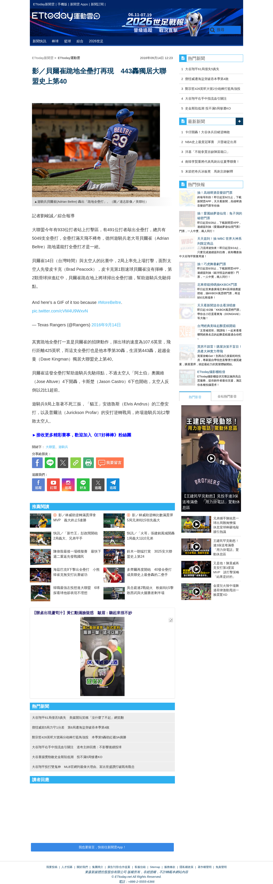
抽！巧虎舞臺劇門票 (193, 242)
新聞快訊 (39, 41)
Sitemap (155, 867)
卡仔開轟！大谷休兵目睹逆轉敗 (207, 132)
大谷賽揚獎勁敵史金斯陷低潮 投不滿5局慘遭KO (67, 757)
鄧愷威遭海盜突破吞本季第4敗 (206, 79)
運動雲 (69, 16)
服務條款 (169, 867)
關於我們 (82, 867)
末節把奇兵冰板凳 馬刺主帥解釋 (209, 171)
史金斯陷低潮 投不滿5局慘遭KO (208, 108)
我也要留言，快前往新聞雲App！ (102, 847)
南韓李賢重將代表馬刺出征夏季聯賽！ (212, 161)
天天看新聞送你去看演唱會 (198, 274)
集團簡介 (97, 867)
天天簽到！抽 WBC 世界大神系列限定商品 (209, 225)
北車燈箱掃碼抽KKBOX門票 (199, 258)
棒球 (55, 41)
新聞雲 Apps (79, 4)
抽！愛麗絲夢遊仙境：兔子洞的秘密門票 (208, 209)
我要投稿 (51, 867)
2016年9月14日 (106, 324)
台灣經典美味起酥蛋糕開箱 (198, 291)
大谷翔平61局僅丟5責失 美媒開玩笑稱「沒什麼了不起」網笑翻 (78, 717)
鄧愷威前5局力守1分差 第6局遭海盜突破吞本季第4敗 (70, 727)
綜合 (80, 41)
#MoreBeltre (109, 302)
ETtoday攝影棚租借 (193, 332)
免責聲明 (221, 867)
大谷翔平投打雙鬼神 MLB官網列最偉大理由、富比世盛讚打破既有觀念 (83, 767)
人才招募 (67, 867)
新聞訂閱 (97, 4)
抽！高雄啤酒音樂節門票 (196, 192)
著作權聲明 (205, 867)
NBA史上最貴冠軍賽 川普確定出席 (211, 142)
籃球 (67, 41)
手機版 (62, 4)
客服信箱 (140, 867)
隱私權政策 (186, 867)
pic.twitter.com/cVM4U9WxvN (60, 311)
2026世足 (96, 41)
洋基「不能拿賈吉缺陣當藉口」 (207, 152)
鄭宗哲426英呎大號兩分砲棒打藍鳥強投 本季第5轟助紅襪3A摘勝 (79, 737)
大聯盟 (50, 447)
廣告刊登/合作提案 (119, 867)
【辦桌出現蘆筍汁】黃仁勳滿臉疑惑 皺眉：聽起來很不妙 (82, 613)
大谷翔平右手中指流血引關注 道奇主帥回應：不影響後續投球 (77, 747)
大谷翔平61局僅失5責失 (202, 69)
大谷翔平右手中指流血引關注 (206, 98)
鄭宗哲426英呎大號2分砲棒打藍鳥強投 (212, 88)
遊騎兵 (63, 447)
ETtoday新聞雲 (44, 4)
